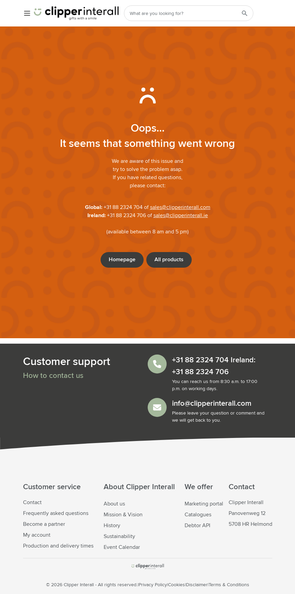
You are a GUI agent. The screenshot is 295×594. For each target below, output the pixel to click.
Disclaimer (197, 584)
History (112, 525)
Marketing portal (204, 503)
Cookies (176, 584)
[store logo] (147, 566)
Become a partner (44, 524)
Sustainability (119, 536)
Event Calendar (122, 547)
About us (114, 503)
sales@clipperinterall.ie (180, 215)
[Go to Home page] (76, 13)
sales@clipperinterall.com (180, 207)
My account (36, 535)
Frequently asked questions (55, 513)
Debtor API (197, 525)
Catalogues (198, 514)
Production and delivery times (58, 546)
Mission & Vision (123, 514)
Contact (32, 502)
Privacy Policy (153, 584)
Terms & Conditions (229, 584)
